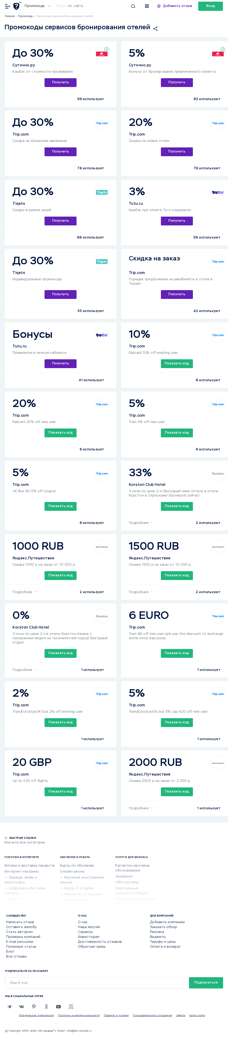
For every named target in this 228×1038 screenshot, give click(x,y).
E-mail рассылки (19, 942)
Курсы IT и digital (78, 888)
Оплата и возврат (165, 947)
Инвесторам (88, 937)
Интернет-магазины (22, 871)
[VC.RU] (71, 1006)
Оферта (180, 1015)
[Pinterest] (34, 1006)
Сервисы (85, 932)
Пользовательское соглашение (152, 1015)
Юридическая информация (36, 1015)
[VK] (21, 1006)
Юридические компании (135, 899)
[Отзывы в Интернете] (18, 5)
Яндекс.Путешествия (33, 558)
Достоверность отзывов (100, 942)
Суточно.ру (24, 65)
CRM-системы (127, 882)
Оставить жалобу (21, 927)
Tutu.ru (136, 204)
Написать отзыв (20, 922)
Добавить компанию (167, 922)
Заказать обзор (163, 927)
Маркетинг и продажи (83, 894)
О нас (83, 922)
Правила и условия (116, 1015)
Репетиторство (78, 900)
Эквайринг (124, 876)
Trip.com (21, 134)
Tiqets (19, 204)
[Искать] (98, 6)
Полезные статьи (21, 947)
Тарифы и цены (163, 942)
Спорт (14, 899)
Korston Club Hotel (147, 485)
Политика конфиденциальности (79, 1015)
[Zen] (46, 1006)
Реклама (157, 932)
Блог (10, 951)
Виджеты (158, 937)
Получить (60, 82)
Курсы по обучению (77, 865)
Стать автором (19, 932)
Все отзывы (16, 956)
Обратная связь (91, 947)
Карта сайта (197, 1015)
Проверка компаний (23, 937)
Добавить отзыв (177, 6)
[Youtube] (58, 1006)
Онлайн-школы (72, 871)
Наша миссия (89, 927)
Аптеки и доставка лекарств (29, 865)
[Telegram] (9, 1006)
